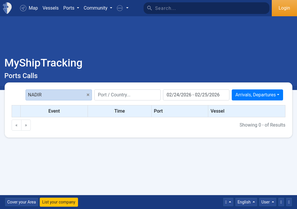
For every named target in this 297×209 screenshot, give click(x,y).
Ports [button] (69, 8)
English (245, 202)
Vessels (51, 8)
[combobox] (257, 94)
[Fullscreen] (289, 202)
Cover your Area (21, 202)
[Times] (228, 202)
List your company (58, 202)
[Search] (212, 8)
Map (29, 8)
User (266, 202)
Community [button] (96, 8)
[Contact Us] (281, 202)
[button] (123, 8)
